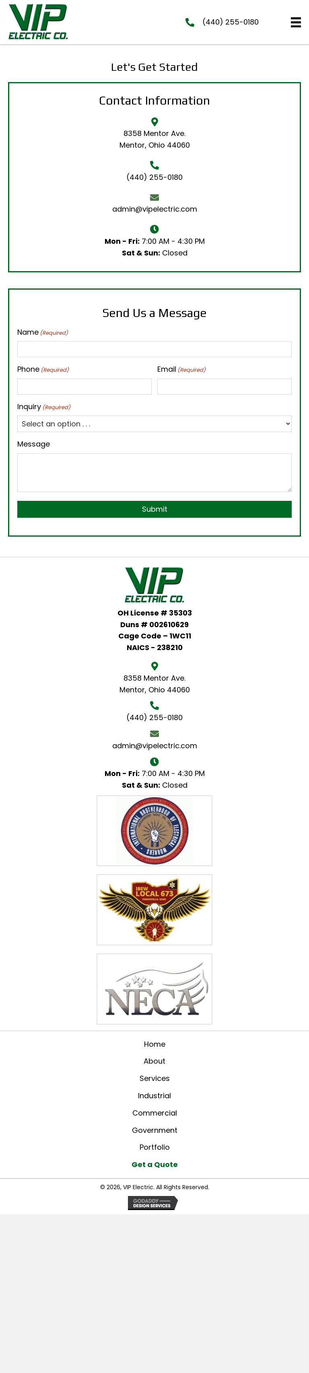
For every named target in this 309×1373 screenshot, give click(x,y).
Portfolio (155, 1147)
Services (155, 1078)
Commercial (154, 1113)
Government (154, 1130)
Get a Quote (155, 1164)
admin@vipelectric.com (154, 209)
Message (33, 444)
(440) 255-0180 (230, 22)
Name (42, 332)
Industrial (154, 1096)
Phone (43, 369)
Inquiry (43, 406)
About (154, 1061)
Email (181, 369)
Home (154, 1044)
